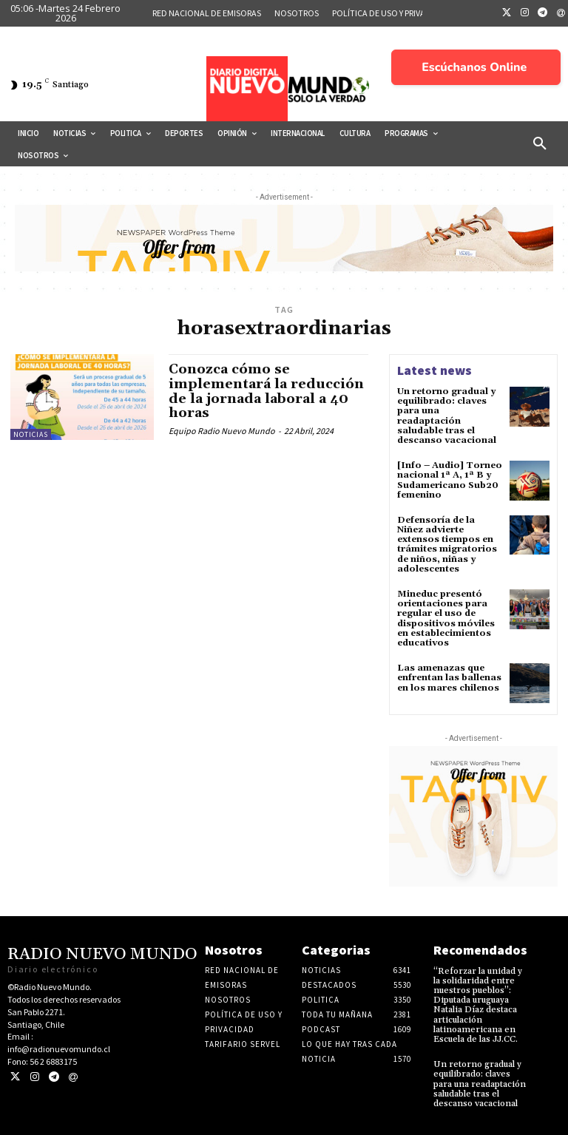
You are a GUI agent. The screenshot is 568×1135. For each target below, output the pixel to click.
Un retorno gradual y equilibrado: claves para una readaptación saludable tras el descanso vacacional (446, 416)
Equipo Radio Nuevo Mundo (222, 430)
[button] (540, 144)
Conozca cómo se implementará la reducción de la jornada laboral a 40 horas (266, 391)
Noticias (30, 434)
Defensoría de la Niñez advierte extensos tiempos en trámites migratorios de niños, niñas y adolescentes (447, 545)
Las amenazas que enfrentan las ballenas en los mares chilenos (449, 678)
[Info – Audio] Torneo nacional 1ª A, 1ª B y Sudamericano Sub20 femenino (449, 480)
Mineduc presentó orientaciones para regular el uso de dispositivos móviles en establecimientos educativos (446, 618)
